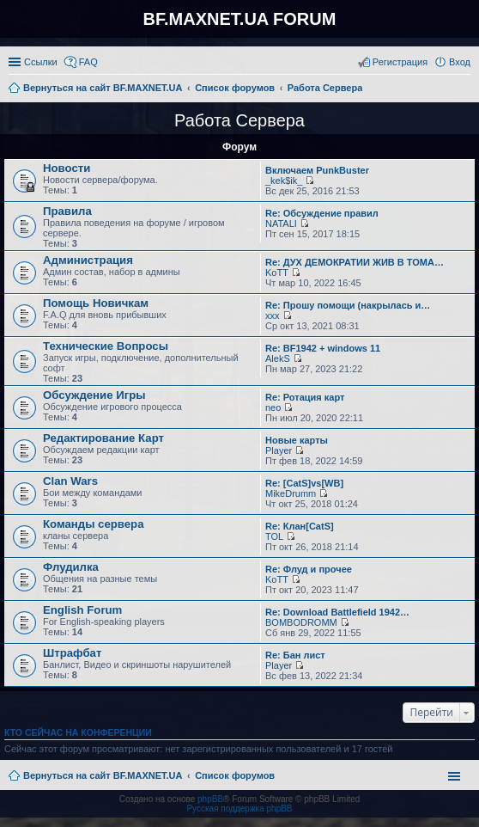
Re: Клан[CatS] (299, 526)
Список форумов (235, 775)
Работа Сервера (239, 120)
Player (278, 450)
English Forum (82, 609)
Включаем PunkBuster (317, 170)
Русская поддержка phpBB (239, 808)
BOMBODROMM (301, 622)
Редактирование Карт (103, 438)
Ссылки (41, 62)
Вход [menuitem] (459, 62)
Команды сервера (93, 524)
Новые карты (296, 440)
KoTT (276, 272)
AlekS (277, 358)
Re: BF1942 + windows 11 (322, 348)
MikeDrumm (290, 493)
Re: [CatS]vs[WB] (304, 483)
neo (273, 407)
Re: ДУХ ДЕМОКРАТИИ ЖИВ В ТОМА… (354, 262)
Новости (66, 168)
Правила (67, 211)
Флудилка (71, 567)
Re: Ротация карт (304, 397)
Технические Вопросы (105, 346)
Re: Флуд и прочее (308, 569)
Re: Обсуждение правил (322, 213)
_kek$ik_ (283, 180)
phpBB (210, 799)
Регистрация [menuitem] (400, 62)
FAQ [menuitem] (88, 62)
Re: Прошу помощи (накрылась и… (347, 305)
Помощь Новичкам (96, 303)
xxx (272, 315)
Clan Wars (70, 481)
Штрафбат (72, 652)
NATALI (281, 223)
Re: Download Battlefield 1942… (337, 612)
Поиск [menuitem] (465, 89)
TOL (274, 536)
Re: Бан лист (295, 655)
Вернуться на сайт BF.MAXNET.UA (102, 775)
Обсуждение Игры (94, 395)
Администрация (88, 260)
